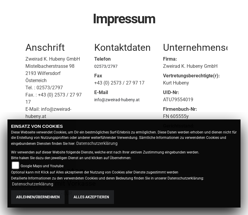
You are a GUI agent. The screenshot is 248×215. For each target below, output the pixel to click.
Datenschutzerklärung (97, 143)
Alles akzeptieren (91, 197)
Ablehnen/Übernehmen (38, 197)
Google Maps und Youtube (42, 166)
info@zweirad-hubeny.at (117, 99)
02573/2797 (106, 66)
